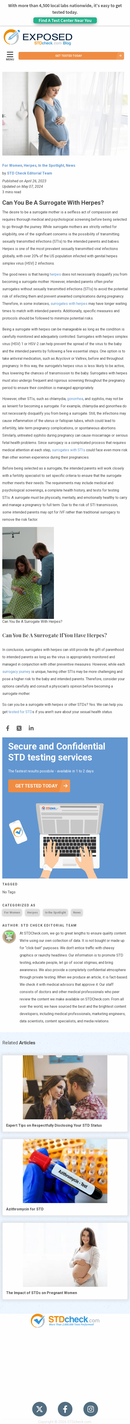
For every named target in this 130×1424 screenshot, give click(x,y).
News (77, 912)
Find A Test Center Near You (65, 20)
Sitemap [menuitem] (65, 1386)
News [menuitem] (65, 1359)
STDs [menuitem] (65, 1351)
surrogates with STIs (68, 450)
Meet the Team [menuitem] (65, 1394)
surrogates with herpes (69, 303)
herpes (55, 274)
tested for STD (20, 712)
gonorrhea (75, 399)
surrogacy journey (16, 671)
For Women (12, 912)
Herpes (32, 912)
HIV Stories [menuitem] (65, 1368)
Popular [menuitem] (65, 1342)
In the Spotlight (55, 912)
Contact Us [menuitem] (65, 1377)
